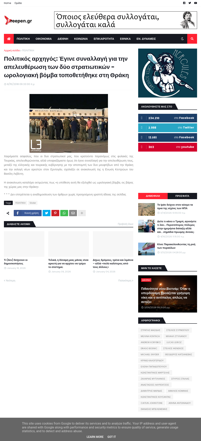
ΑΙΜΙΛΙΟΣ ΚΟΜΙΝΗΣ (178, 390)
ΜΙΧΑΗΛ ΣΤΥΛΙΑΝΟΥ (176, 336)
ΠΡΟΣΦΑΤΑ (182, 196)
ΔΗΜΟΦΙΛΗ (153, 196)
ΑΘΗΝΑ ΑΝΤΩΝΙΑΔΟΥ (180, 403)
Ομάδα (18, 3)
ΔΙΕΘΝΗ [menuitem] (63, 39)
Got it (111, 436)
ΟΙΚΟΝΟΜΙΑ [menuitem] (44, 39)
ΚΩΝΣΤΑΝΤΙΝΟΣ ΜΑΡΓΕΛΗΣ (155, 372)
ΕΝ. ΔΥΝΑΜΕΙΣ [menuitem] (146, 39)
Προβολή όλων (125, 224)
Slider (33, 202)
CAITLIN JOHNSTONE (152, 403)
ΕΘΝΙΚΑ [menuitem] (125, 39)
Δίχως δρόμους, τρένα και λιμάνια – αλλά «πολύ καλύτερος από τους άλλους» (113, 263)
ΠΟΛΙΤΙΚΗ (28, 50)
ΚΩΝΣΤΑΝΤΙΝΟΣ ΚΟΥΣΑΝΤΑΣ (156, 397)
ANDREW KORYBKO (151, 342)
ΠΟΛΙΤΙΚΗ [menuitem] (23, 39)
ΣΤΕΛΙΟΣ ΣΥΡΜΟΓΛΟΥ (177, 330)
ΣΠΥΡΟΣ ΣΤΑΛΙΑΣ (180, 378)
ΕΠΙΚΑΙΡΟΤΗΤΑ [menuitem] (104, 39)
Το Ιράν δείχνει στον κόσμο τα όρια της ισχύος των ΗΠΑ (175, 206)
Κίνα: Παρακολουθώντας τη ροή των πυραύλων (176, 246)
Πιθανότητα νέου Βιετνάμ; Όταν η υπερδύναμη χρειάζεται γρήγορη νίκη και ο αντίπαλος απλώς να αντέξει (165, 295)
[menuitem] (9, 39)
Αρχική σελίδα (12, 50)
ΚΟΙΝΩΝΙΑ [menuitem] (81, 39)
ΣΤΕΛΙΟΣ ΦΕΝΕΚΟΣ (173, 348)
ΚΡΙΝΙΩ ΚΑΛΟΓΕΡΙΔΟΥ (152, 360)
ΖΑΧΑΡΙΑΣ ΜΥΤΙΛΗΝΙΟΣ (153, 378)
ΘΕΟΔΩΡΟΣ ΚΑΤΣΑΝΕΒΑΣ (178, 354)
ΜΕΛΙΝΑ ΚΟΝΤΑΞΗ (150, 336)
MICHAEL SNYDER (150, 354)
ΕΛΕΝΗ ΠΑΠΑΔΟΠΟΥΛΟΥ (154, 366)
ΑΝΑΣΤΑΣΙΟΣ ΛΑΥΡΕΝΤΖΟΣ (155, 384)
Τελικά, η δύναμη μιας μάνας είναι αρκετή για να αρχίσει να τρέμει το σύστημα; (68, 263)
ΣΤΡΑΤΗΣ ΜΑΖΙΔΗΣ (150, 330)
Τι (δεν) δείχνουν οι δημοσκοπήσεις (15, 261)
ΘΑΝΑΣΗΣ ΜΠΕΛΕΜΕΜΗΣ (154, 409)
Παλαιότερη (124, 280)
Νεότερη (10, 280)
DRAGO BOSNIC (149, 348)
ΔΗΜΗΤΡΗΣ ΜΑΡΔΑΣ (151, 390)
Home (7, 3)
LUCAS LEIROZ (174, 342)
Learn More (95, 436)
